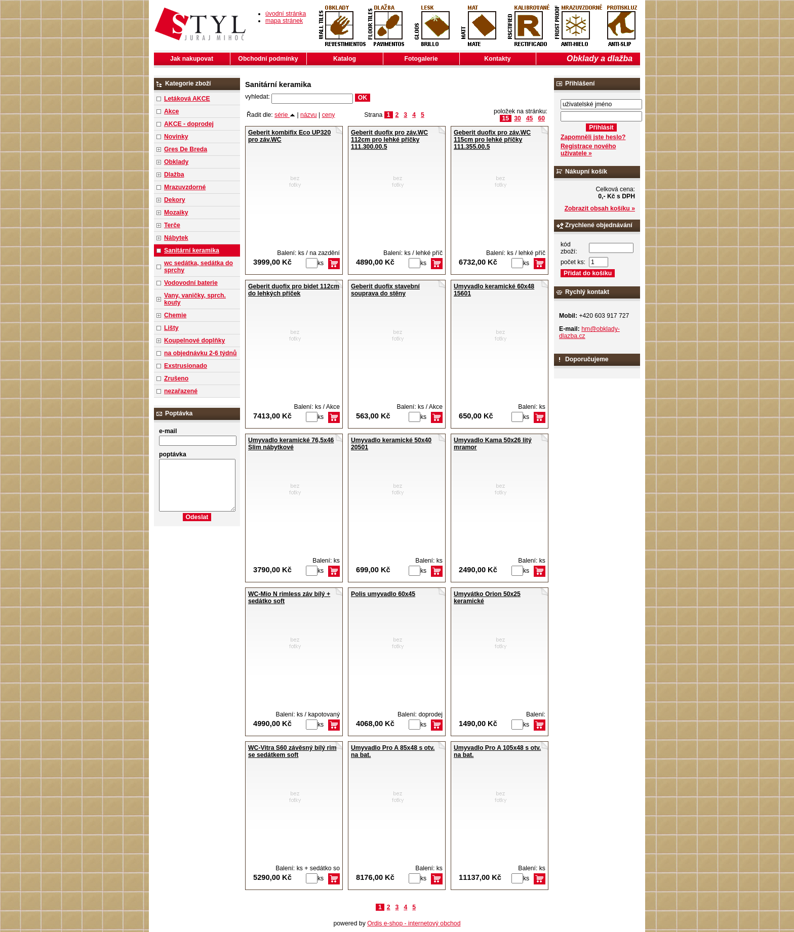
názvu (308, 114)
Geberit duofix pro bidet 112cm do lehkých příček (293, 290)
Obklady (176, 161)
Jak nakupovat (191, 58)
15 (505, 118)
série (284, 114)
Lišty (171, 327)
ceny (328, 114)
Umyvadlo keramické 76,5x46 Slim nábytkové (291, 444)
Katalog (344, 58)
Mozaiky (176, 212)
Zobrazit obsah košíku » (600, 208)
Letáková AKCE (187, 98)
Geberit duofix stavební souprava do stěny (385, 290)
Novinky (176, 136)
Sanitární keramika (191, 250)
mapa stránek (284, 20)
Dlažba (174, 174)
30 (517, 118)
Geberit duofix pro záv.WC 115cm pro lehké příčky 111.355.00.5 (492, 139)
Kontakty (497, 58)
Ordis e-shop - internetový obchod (413, 923)
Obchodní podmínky (268, 58)
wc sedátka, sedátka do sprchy (198, 267)
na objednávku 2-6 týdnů (200, 353)
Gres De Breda (185, 149)
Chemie (175, 315)
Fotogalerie (421, 58)
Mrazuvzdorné (185, 187)
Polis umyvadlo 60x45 (383, 594)
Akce (171, 111)
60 (541, 118)
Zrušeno (176, 378)
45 (529, 118)
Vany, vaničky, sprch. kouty (195, 299)
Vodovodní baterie (191, 282)
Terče (172, 225)
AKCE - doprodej (189, 124)
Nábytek (176, 237)
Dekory (174, 199)
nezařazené (180, 391)
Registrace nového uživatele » (588, 150)
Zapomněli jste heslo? (593, 137)
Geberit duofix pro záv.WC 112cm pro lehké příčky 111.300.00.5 (389, 139)
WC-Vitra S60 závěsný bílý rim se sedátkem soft (292, 751)
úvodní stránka (285, 13)
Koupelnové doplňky (194, 340)
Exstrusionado (185, 365)
